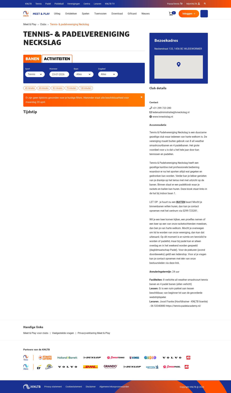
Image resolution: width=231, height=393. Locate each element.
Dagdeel (101, 69)
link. (177, 262)
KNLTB (28, 3)
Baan (76, 69)
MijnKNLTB (191, 3)
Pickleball (59, 3)
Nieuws (146, 13)
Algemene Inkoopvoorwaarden (114, 386)
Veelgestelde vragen (63, 333)
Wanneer (53, 69)
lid (155, 232)
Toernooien (100, 13)
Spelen (85, 13)
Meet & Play (29, 24)
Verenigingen (73, 3)
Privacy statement (53, 386)
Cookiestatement (74, 386)
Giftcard (132, 13)
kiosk (189, 188)
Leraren (97, 3)
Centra (87, 3)
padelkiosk (185, 184)
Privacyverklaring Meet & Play (94, 333)
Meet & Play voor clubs (35, 333)
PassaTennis (173, 3)
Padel (48, 3)
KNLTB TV (110, 3)
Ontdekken (71, 13)
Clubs (43, 24)
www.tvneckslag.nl (163, 116)
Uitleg (57, 13)
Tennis (38, 3)
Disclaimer (91, 386)
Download (117, 13)
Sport (27, 69)
